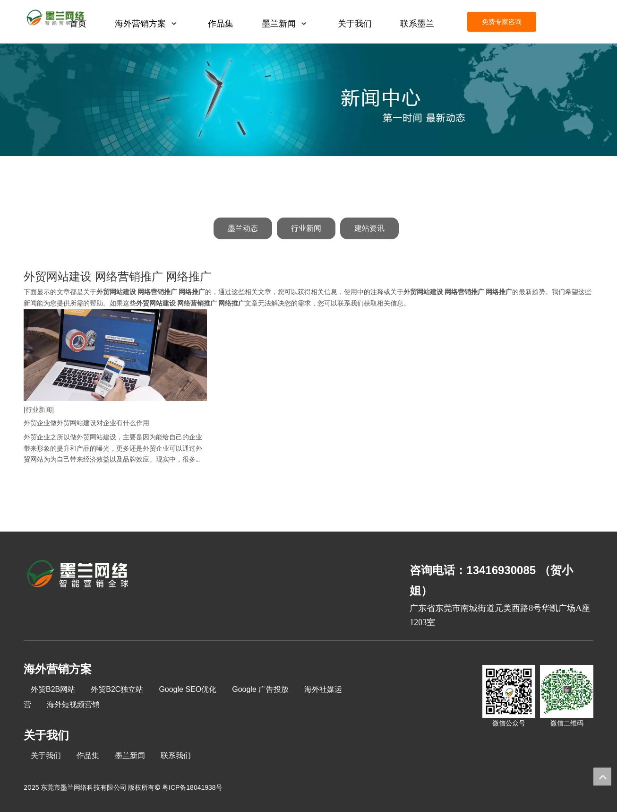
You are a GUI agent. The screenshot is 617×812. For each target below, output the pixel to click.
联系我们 (176, 755)
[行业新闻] (39, 409)
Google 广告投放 (260, 689)
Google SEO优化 (187, 689)
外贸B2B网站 (53, 689)
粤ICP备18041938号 (192, 787)
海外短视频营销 (73, 704)
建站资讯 (369, 228)
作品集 (88, 755)
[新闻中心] (308, 100)
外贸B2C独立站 (117, 689)
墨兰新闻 (130, 755)
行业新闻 (306, 228)
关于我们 (46, 755)
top (602, 777)
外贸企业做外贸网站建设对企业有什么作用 (86, 423)
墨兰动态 (243, 228)
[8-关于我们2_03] (78, 575)
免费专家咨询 (502, 22)
